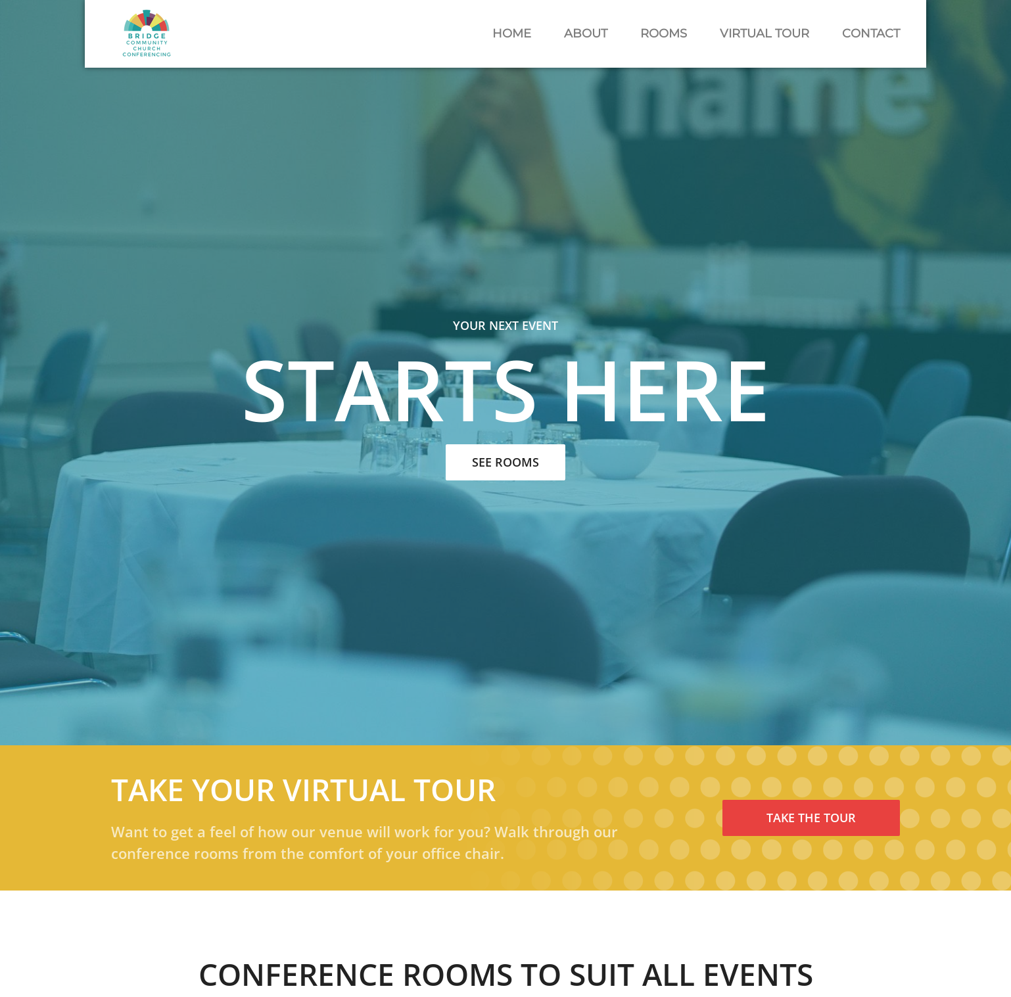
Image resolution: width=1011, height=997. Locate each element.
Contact (871, 33)
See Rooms (505, 462)
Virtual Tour (764, 33)
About (585, 33)
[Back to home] (146, 34)
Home (511, 33)
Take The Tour (811, 817)
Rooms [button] (663, 33)
